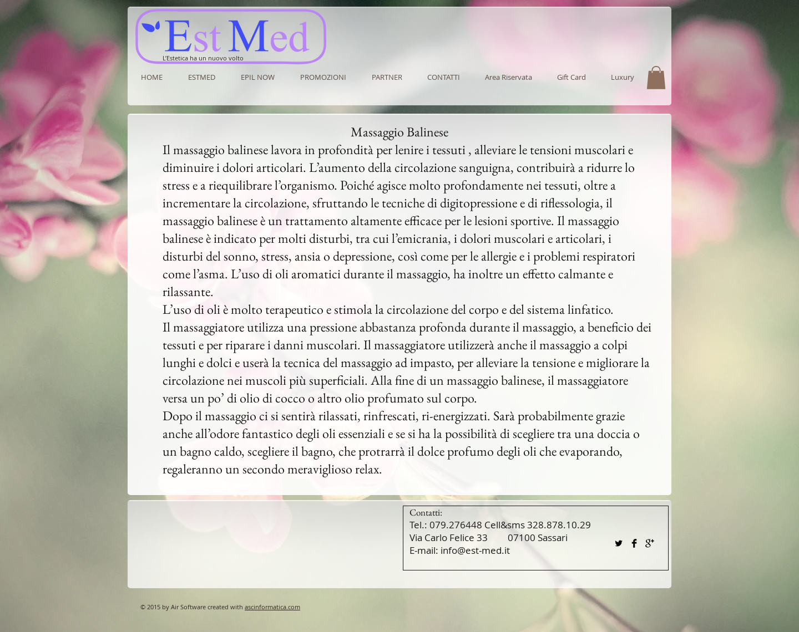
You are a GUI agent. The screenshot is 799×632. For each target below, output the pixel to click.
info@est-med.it (475, 550)
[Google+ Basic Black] (649, 543)
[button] (386, 77)
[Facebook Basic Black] (634, 543)
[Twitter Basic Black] (618, 543)
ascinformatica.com (272, 607)
